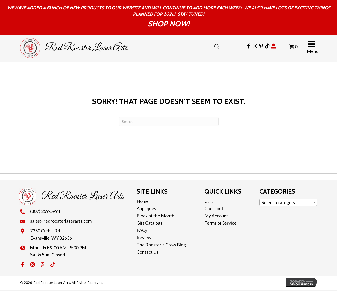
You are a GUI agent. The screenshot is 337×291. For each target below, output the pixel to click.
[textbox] (288, 202)
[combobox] (288, 202)
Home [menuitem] (143, 201)
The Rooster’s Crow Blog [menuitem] (161, 244)
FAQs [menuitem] (142, 230)
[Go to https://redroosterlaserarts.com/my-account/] (273, 46)
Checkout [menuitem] (213, 208)
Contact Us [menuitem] (147, 252)
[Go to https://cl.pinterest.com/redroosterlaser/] (261, 46)
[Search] (169, 121)
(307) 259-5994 (45, 211)
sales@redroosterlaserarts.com (61, 221)
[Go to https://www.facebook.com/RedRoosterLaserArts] (248, 46)
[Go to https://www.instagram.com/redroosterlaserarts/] (254, 46)
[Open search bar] (216, 45)
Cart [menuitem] (208, 201)
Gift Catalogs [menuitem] (149, 223)
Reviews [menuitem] (145, 237)
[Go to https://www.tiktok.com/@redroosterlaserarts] (267, 46)
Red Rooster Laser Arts (86, 48)
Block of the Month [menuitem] (155, 215)
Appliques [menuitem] (146, 208)
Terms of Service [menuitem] (220, 223)
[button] (22, 264)
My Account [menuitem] (216, 215)
